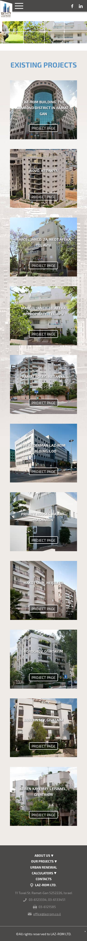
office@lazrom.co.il (47, 914)
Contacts (44, 879)
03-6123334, (38, 900)
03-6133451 (56, 900)
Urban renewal (43, 867)
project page (43, 128)
